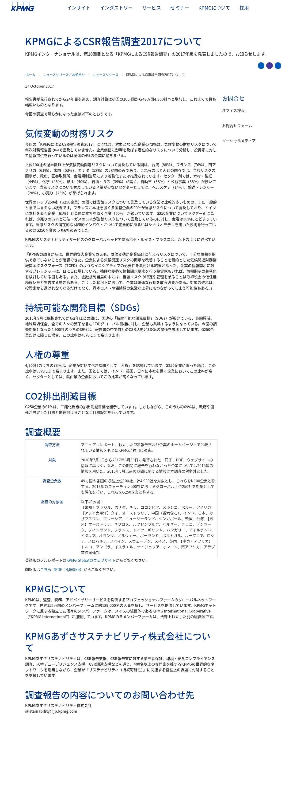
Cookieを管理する (212, 778)
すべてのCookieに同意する (252, 778)
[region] (154, 778)
